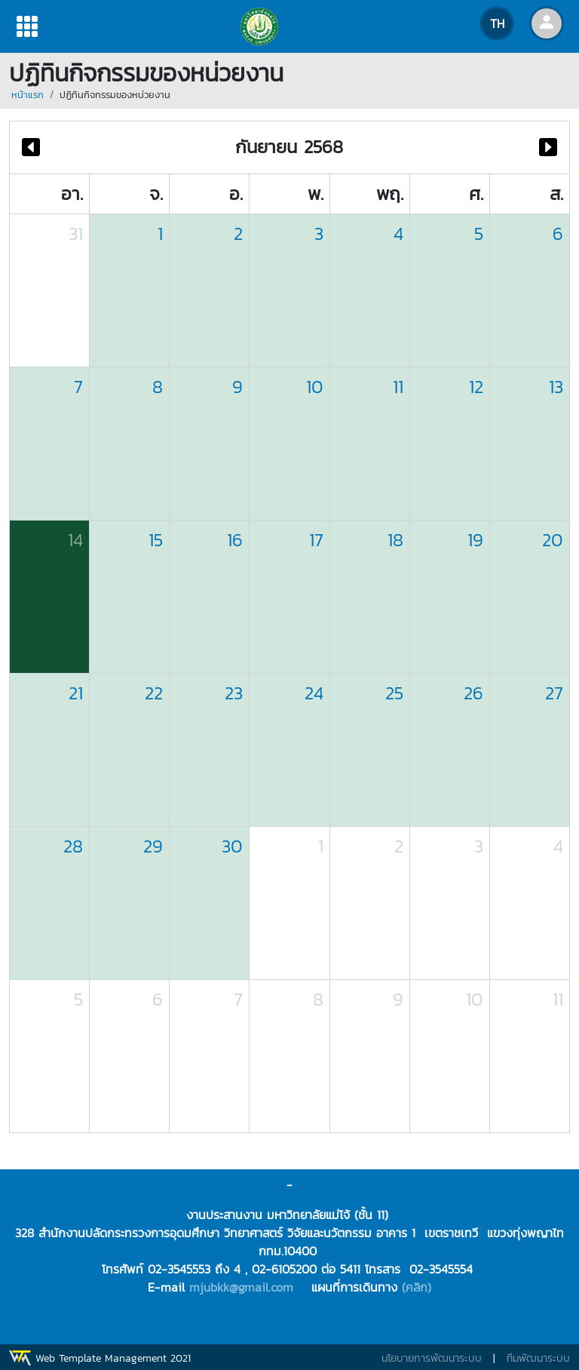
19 (475, 540)
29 (153, 846)
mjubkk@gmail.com (241, 1287)
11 (398, 386)
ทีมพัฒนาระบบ (538, 1358)
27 (554, 693)
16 (235, 540)
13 (556, 386)
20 (552, 540)
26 (473, 693)
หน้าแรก (27, 95)
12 (476, 386)
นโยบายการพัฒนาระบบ (431, 1358)
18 (395, 540)
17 (316, 540)
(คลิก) (416, 1287)
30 (232, 846)
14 (75, 540)
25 (394, 693)
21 (76, 693)
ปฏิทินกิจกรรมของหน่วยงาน (115, 95)
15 (156, 540)
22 (154, 693)
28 (73, 846)
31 (76, 233)
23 (234, 693)
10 (314, 386)
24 (314, 693)
